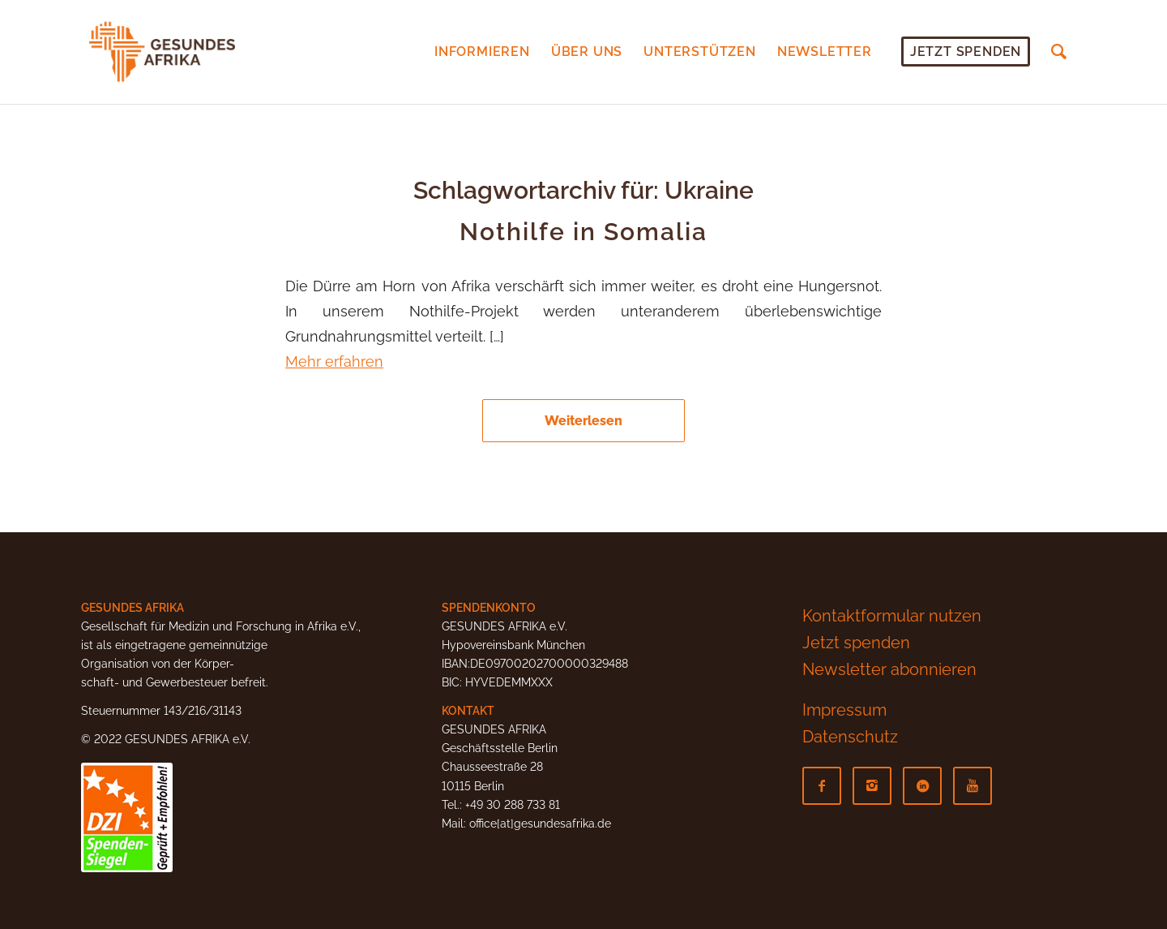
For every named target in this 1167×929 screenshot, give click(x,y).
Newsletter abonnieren (889, 669)
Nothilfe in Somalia (583, 231)
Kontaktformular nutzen (891, 616)
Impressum (844, 710)
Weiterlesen (583, 420)
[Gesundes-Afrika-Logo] (162, 52)
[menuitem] (482, 52)
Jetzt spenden (856, 642)
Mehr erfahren (334, 361)
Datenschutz (850, 736)
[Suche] (1059, 52)
